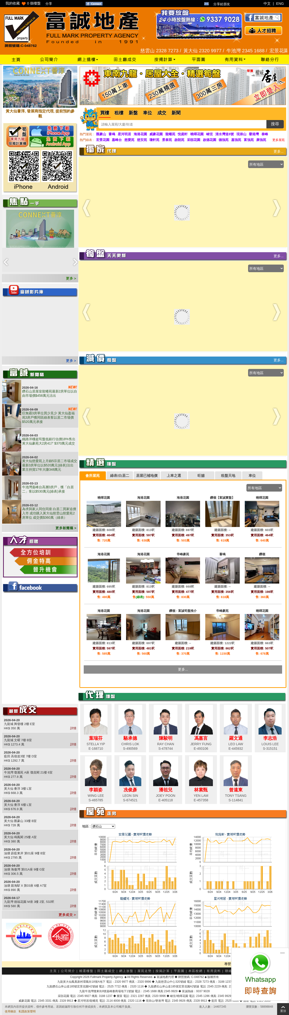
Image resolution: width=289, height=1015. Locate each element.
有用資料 (214, 971)
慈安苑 (142, 140)
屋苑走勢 (144, 971)
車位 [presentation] (252, 476)
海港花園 (140, 134)
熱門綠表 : (87, 140)
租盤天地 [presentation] (228, 476)
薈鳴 (111, 134)
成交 (161, 112)
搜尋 (275, 124)
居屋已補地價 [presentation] (146, 476)
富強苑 (249, 140)
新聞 (176, 112)
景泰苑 (167, 140)
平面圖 (179, 971)
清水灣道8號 (224, 134)
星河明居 (124, 134)
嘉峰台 (117, 140)
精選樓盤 (86, 971)
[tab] (92, 475)
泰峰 (264, 134)
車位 (147, 112)
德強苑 (224, 140)
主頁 (53, 971)
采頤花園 (193, 140)
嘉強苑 (236, 140)
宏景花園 (102, 140)
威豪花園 (156, 134)
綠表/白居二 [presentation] (119, 476)
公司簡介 (68, 971)
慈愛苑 (129, 140)
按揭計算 (163, 971)
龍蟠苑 (170, 134)
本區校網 (195, 971)
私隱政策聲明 (27, 1011)
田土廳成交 (106, 971)
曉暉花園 (197, 134)
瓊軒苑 (154, 140)
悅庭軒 (183, 134)
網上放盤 (126, 971)
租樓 (118, 112)
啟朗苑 (179, 140)
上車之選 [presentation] (174, 476)
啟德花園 (209, 140)
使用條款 (10, 1011)
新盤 (133, 112)
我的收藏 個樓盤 (23, 3)
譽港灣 (254, 134)
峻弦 (209, 134)
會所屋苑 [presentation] (92, 476)
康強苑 (261, 140)
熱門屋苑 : (87, 134)
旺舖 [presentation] (201, 476)
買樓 (104, 112)
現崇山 (241, 134)
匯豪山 (101, 134)
